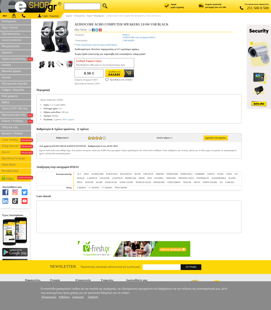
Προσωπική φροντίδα (16, 115)
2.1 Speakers (94, 187)
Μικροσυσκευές (11, 46)
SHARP (99, 182)
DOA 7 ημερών (68, 119)
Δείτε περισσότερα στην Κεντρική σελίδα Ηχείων (97, 45)
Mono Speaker (121, 187)
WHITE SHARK (210, 182)
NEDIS (142, 178)
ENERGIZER (172, 174)
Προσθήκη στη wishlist (118, 79)
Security (6, 77)
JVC (236, 174)
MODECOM (130, 178)
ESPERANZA (187, 174)
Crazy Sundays (16, 140)
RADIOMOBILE (219, 178)
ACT (79, 174)
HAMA (220, 174)
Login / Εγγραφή (48, 16)
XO (221, 182)
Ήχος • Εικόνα (10, 27)
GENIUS (211, 174)
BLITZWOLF (126, 174)
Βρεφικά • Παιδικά (12, 133)
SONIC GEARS (126, 182)
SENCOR (89, 182)
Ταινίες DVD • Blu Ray (15, 108)
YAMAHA (229, 182)
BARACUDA (112, 174)
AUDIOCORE (97, 174)
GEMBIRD (199, 174)
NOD (149, 178)
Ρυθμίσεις (64, 296)
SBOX (79, 182)
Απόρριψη (78, 296)
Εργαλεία (7, 52)
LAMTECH (92, 178)
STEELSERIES (173, 182)
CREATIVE (148, 174)
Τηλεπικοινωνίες (11, 33)
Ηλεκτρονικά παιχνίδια (14, 83)
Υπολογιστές (9, 21)
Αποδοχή (93, 296)
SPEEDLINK (159, 182)
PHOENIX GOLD (186, 178)
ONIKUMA (171, 178)
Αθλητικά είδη (10, 127)
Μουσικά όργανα (11, 71)
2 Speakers (81, 187)
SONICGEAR (111, 182)
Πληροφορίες (48, 296)
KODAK (80, 178)
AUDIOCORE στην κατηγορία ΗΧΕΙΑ (138, 37)
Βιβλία (5, 102)
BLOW (138, 174)
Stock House (9, 164)
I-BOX (229, 174)
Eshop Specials (16, 146)
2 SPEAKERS (128, 40)
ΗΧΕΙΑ (125, 35)
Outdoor (6, 64)
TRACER (187, 182)
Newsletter (63, 266)
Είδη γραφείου (10, 96)
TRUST (197, 182)
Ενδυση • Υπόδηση (16, 121)
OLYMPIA (158, 178)
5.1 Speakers (107, 187)
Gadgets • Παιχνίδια (13, 89)
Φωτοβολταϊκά (10, 170)
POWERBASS (203, 178)
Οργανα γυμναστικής (16, 59)
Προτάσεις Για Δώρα (13, 158)
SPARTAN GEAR (143, 182)
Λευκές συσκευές (11, 39)
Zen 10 (16, 152)
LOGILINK (105, 178)
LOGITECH (117, 178)
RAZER (232, 178)
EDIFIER (160, 174)
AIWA (86, 174)
